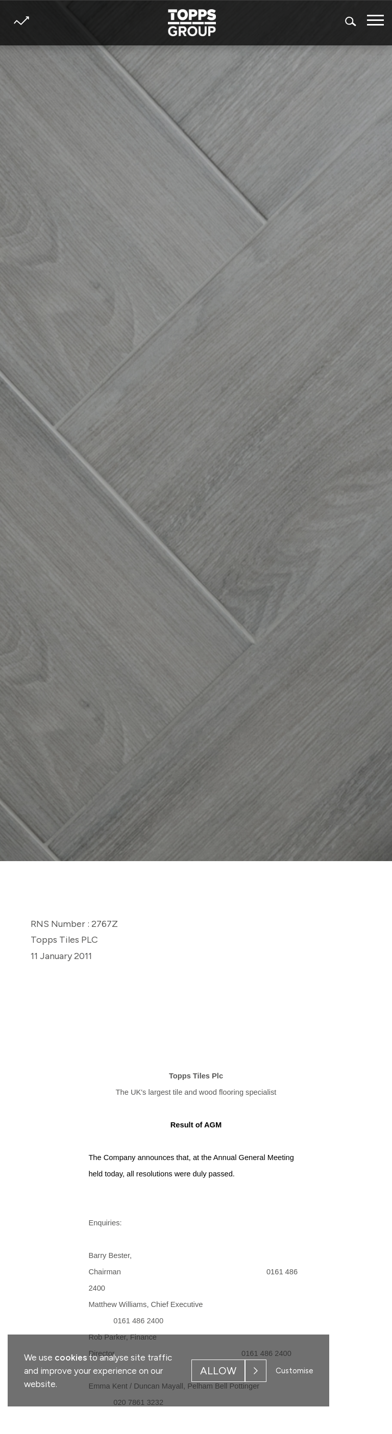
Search (351, 21)
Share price (21, 20)
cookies (71, 1357)
